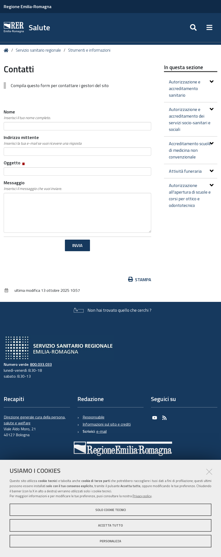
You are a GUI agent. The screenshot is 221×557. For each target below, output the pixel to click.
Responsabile (93, 417)
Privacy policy (142, 496)
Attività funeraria (191, 171)
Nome (27, 114)
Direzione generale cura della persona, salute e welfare (35, 420)
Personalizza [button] (110, 541)
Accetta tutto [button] (110, 525)
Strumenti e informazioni (89, 50)
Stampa (139, 279)
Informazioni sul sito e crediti (107, 424)
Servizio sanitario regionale (38, 50)
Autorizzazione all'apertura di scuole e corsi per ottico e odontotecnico (191, 195)
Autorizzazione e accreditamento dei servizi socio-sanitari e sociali (191, 119)
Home (7, 50)
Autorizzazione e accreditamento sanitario (191, 88)
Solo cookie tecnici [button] (110, 509)
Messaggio (33, 185)
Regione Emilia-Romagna (27, 6)
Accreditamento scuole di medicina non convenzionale (191, 150)
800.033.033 (41, 364)
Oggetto (15, 162)
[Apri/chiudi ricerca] (193, 27)
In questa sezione (183, 67)
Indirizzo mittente (43, 140)
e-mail (101, 431)
